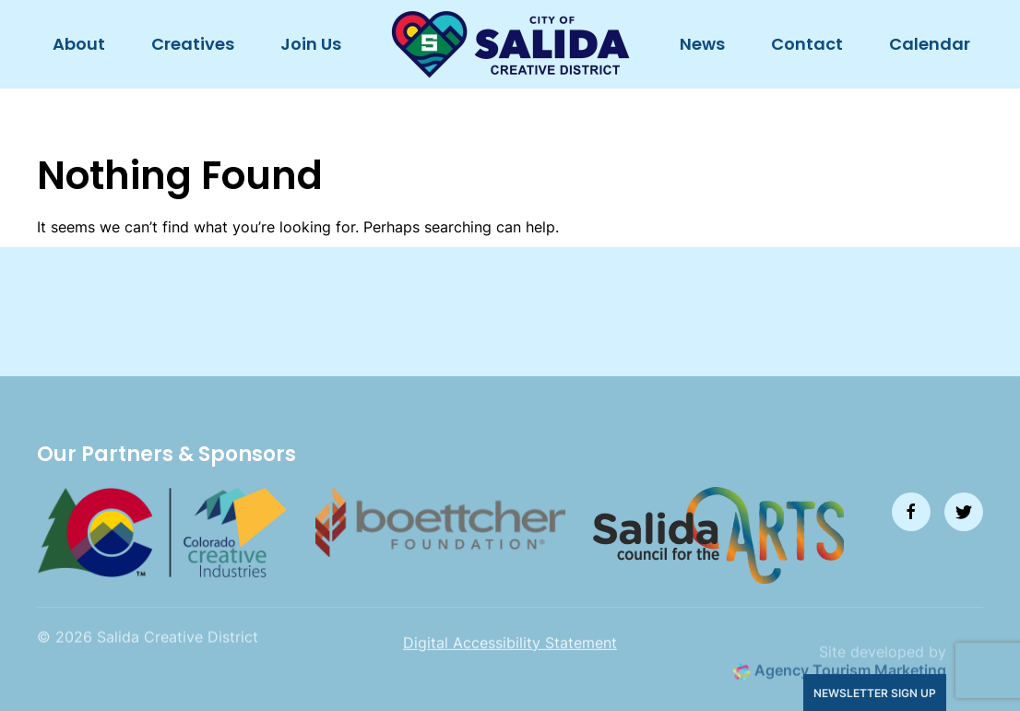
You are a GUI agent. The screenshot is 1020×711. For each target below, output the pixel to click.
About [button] (79, 43)
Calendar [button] (929, 43)
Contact (807, 43)
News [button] (702, 43)
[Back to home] (510, 44)
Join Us (310, 43)
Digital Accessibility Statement (510, 656)
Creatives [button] (192, 43)
